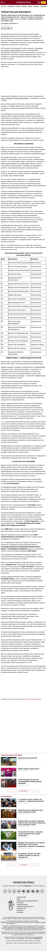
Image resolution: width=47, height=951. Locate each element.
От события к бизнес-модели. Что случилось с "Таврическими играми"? (31, 800)
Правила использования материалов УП (27, 900)
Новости (3, 6)
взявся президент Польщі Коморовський (15, 98)
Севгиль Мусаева (38, 937)
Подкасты (36, 6)
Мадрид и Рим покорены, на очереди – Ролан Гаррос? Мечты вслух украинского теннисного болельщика (32, 844)
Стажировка (20, 910)
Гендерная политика (22, 904)
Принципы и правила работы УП (25, 906)
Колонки (17, 6)
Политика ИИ (20, 902)
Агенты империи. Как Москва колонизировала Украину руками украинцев (30, 781)
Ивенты (30, 6)
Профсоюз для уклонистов (27, 758)
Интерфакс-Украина (40, 922)
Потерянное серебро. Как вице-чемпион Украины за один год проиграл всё (29, 855)
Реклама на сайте (21, 897)
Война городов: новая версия (28, 769)
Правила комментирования (33, 699)
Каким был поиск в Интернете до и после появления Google (30, 811)
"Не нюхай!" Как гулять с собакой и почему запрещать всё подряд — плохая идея (30, 833)
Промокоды (20, 912)
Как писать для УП (21, 908)
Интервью (24, 6)
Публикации (10, 6)
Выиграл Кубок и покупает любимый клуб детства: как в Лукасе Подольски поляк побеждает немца (31, 823)
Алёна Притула (20, 938)
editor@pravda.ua (37, 938)
